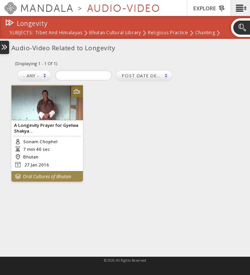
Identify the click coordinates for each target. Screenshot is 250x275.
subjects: (21, 33)
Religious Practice (168, 33)
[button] (240, 8)
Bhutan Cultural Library (115, 33)
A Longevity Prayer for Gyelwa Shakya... (46, 128)
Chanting (205, 33)
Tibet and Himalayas (58, 33)
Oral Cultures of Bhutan (47, 176)
